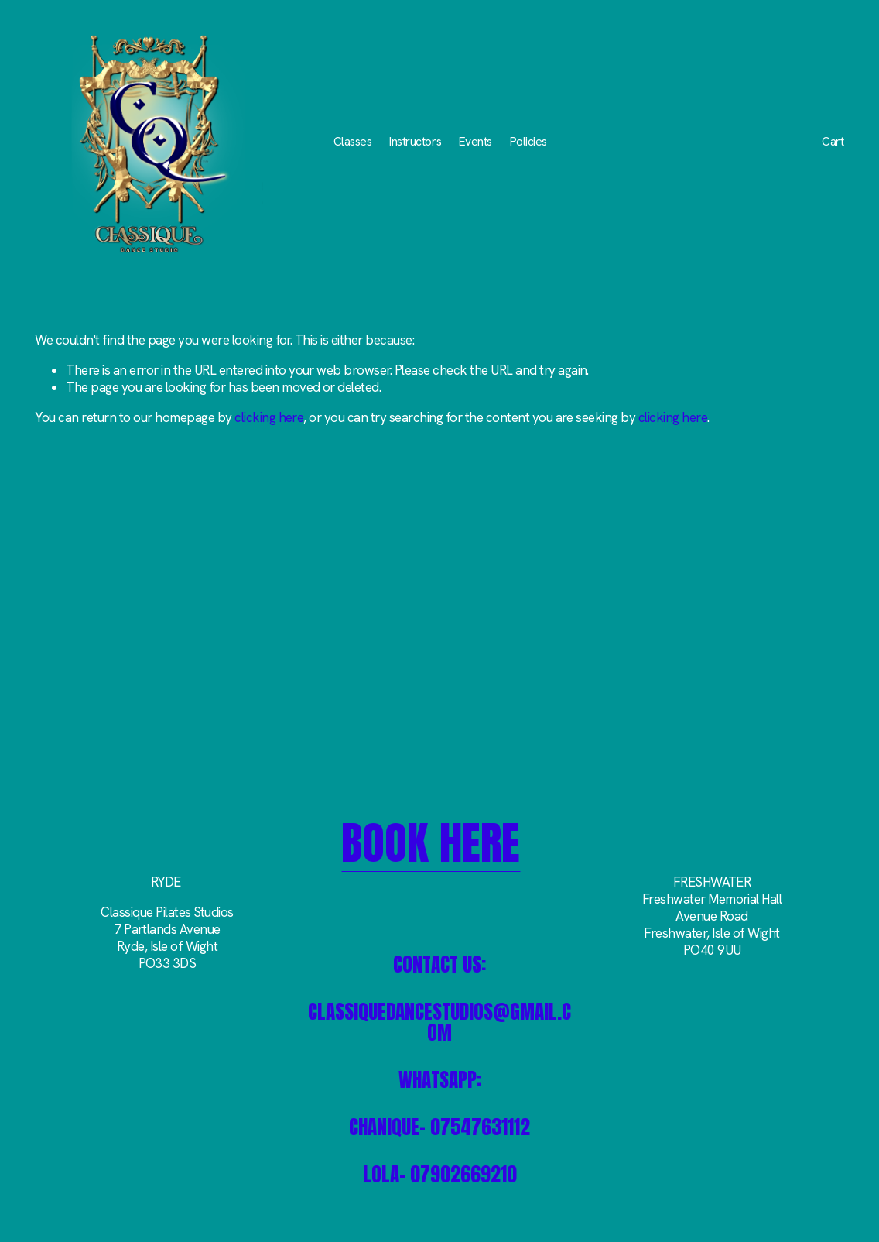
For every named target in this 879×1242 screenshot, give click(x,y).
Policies (528, 141)
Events (475, 141)
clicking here (268, 417)
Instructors (415, 141)
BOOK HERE (430, 843)
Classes (352, 141)
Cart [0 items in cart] (832, 141)
